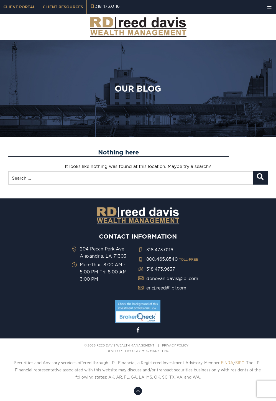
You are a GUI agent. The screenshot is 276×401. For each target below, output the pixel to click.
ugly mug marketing (150, 351)
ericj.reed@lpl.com (166, 287)
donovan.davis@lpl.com (172, 278)
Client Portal (19, 7)
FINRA (227, 363)
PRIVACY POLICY (175, 345)
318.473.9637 (160, 269)
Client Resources (63, 7)
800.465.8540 (172, 259)
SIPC (239, 363)
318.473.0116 (107, 6)
